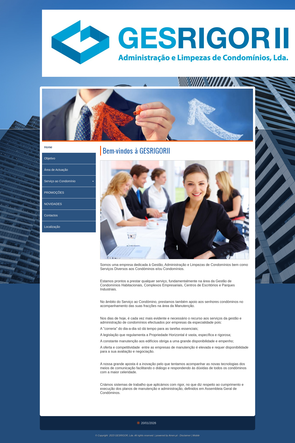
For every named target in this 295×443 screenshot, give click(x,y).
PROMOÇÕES (54, 192)
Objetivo (49, 158)
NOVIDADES (53, 204)
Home (48, 147)
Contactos (51, 215)
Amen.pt (173, 435)
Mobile (196, 435)
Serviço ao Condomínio (69, 181)
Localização (52, 226)
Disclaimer (185, 435)
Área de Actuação (56, 169)
